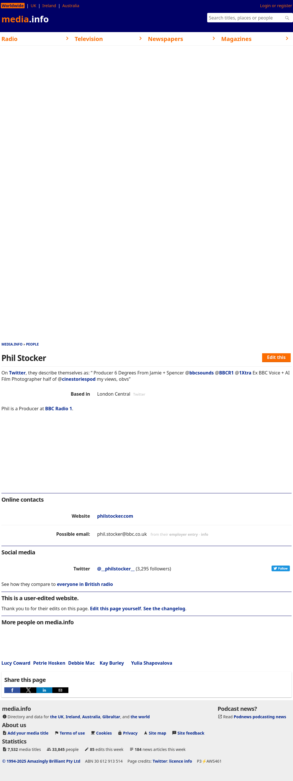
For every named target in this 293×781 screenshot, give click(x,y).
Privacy (130, 733)
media (25, 19)
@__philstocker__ (116, 569)
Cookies (104, 733)
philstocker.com (115, 516)
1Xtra (245, 373)
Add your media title (28, 733)
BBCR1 (226, 373)
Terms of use (72, 733)
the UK (57, 716)
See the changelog (164, 608)
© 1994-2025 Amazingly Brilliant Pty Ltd (41, 761)
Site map (157, 733)
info (204, 534)
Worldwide (13, 5)
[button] (12, 690)
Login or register (276, 5)
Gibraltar (111, 716)
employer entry (183, 534)
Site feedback (190, 733)
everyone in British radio (85, 584)
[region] (146, 456)
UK (33, 5)
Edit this (276, 357)
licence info (180, 761)
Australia (70, 5)
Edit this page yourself (115, 608)
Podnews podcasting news (260, 716)
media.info (12, 344)
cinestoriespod (79, 379)
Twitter (17, 373)
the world (140, 716)
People (32, 344)
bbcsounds (201, 373)
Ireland (49, 5)
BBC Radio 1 (58, 408)
